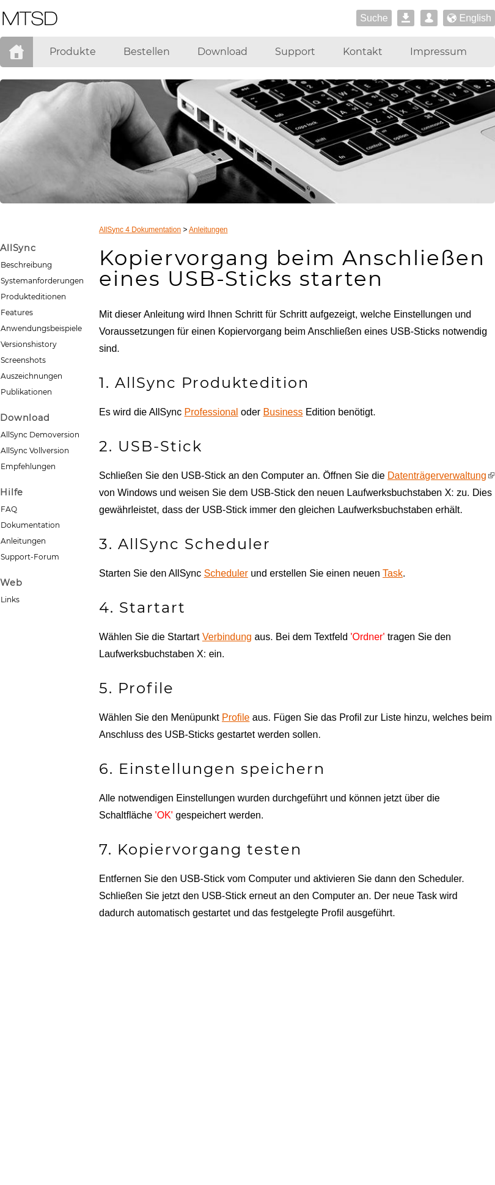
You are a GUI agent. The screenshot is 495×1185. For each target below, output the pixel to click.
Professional (211, 412)
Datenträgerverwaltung (436, 475)
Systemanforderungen (42, 280)
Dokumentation (30, 525)
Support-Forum (30, 556)
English (469, 18)
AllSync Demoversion (40, 434)
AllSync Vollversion (35, 450)
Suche (373, 18)
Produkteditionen (33, 296)
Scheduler (226, 573)
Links (10, 599)
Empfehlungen (28, 466)
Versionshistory (29, 344)
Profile (235, 717)
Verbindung (227, 637)
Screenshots (23, 360)
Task (393, 573)
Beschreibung (26, 264)
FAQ (9, 509)
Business (283, 412)
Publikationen (26, 391)
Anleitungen (23, 540)
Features (17, 312)
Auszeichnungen (31, 376)
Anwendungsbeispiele (41, 328)
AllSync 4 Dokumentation (140, 229)
